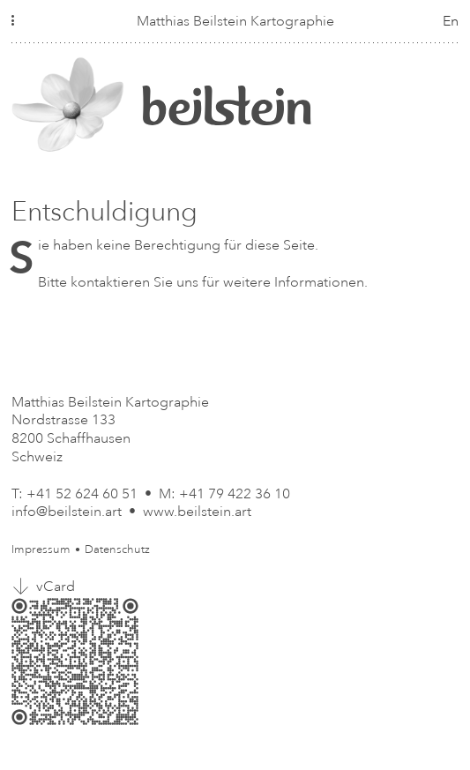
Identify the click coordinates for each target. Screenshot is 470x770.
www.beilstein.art (197, 511)
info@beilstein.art (66, 511)
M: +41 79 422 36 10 (224, 494)
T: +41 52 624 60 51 (74, 494)
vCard (55, 586)
